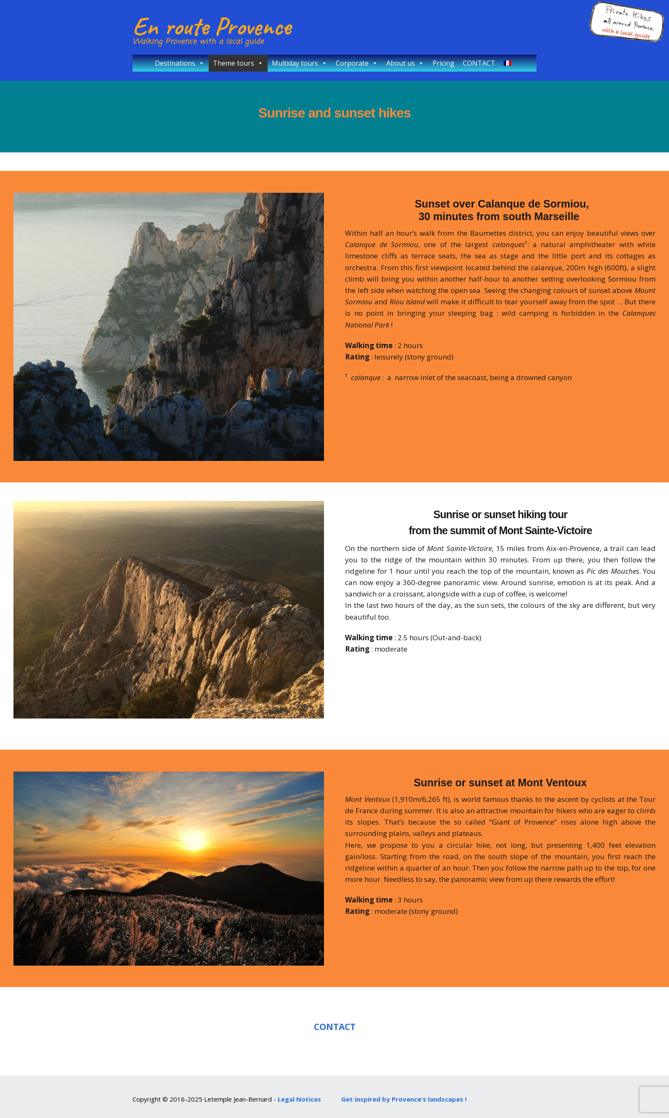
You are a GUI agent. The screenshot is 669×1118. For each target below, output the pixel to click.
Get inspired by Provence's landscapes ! (404, 1099)
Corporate (357, 63)
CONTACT (479, 63)
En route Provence (212, 26)
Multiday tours (299, 63)
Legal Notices (299, 1099)
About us (405, 63)
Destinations (179, 63)
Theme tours (238, 63)
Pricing (443, 63)
